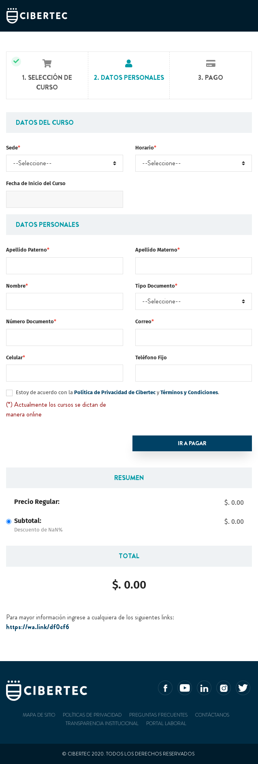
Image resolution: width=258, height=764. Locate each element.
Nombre (17, 286)
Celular (15, 357)
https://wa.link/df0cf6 (37, 627)
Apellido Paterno (27, 250)
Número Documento (31, 321)
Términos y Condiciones (189, 392)
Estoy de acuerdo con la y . (117, 392)
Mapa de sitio (39, 715)
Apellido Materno (157, 250)
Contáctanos (212, 715)
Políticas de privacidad (92, 715)
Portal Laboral (166, 723)
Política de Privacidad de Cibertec (114, 392)
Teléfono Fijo (151, 357)
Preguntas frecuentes (158, 715)
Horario (145, 148)
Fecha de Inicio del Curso (36, 183)
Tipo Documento (156, 286)
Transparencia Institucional (102, 723)
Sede (13, 148)
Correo (144, 321)
